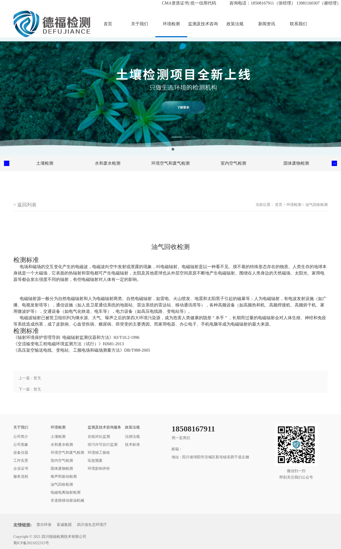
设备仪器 (20, 453)
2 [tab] (173, 149)
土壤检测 (44, 163)
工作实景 (20, 461)
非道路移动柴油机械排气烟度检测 (67, 501)
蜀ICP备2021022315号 (31, 543)
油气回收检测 (316, 205)
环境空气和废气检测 (170, 163)
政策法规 (234, 24)
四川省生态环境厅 (92, 525)
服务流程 (20, 477)
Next (334, 163)
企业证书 (20, 469)
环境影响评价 (99, 469)
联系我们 (298, 24)
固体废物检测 (296, 163)
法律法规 (132, 437)
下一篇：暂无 (30, 389)
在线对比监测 (99, 437)
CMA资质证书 (175, 3)
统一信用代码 (203, 3)
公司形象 (20, 445)
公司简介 (20, 437)
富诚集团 (64, 525)
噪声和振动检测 (64, 477)
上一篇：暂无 (30, 378)
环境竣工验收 (99, 453)
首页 (278, 205)
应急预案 (95, 461)
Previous (6, 163)
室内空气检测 (233, 163)
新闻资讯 (266, 24)
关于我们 (139, 24)
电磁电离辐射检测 (65, 492)
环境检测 (171, 24)
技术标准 (132, 445)
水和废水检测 (107, 163)
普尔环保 (43, 525)
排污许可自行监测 (102, 445)
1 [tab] (168, 149)
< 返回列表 (24, 204)
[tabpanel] (170, 96)
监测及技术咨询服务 (203, 29)
